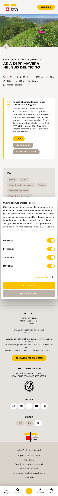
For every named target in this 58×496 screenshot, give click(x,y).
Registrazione (23, 145)
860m (19, 81)
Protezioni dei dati (29, 468)
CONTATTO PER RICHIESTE (29, 358)
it (38, 423)
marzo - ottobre (12, 85)
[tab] (48, 44)
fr (29, 423)
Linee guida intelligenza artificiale (29, 473)
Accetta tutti (29, 285)
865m (7, 81)
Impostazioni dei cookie (29, 455)
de (20, 423)
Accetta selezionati (29, 293)
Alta (50, 77)
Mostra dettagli (42, 277)
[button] (29, 30)
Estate (33, 81)
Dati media (29, 477)
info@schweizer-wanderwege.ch (29, 330)
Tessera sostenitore (26, 152)
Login (18, 139)
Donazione (46, 7)
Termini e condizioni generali (29, 464)
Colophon (29, 460)
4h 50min (22, 77)
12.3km (37, 77)
